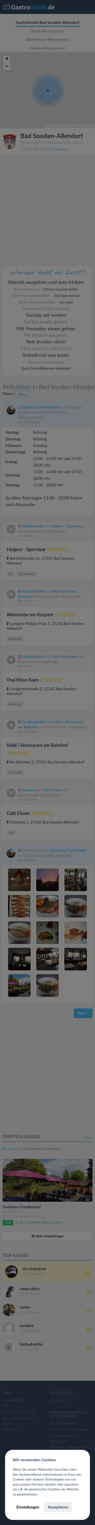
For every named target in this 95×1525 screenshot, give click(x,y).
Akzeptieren (58, 1507)
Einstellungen (27, 1507)
